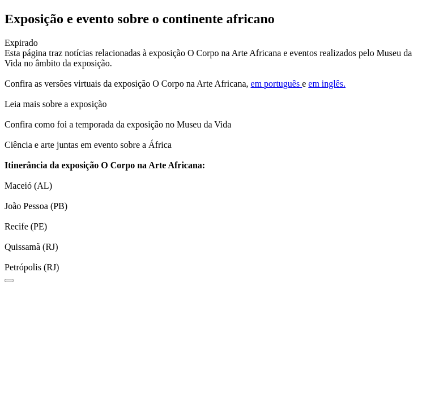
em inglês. (327, 83)
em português (276, 83)
